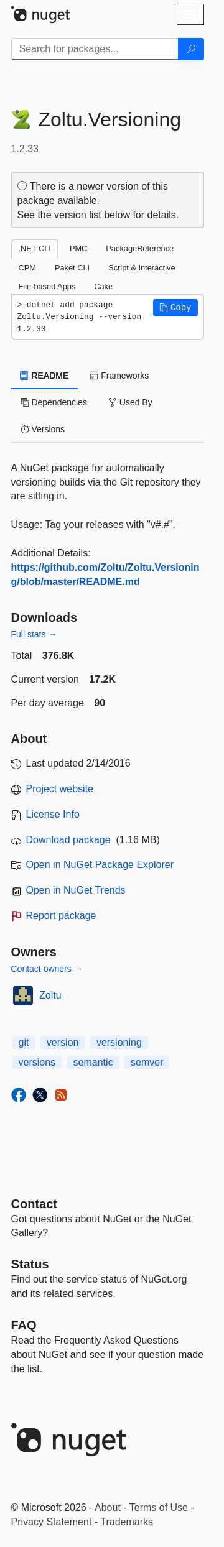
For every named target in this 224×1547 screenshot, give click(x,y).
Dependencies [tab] (54, 402)
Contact (34, 1204)
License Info (53, 814)
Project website (60, 788)
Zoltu (50, 995)
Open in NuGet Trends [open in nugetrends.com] (76, 890)
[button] (175, 307)
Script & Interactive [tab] (141, 267)
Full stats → (34, 634)
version (63, 1042)
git (24, 1042)
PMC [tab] (78, 248)
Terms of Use (158, 1507)
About (108, 1507)
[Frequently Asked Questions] (24, 1325)
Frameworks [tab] (119, 375)
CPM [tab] (27, 267)
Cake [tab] (103, 286)
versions (37, 1062)
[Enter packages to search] (95, 49)
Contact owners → (47, 969)
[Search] (191, 49)
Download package (68, 839)
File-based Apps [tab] (47, 286)
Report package (61, 915)
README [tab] (45, 375)
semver (147, 1062)
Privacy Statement (51, 1522)
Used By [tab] (130, 402)
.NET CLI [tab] (35, 248)
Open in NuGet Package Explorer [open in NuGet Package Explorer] (100, 864)
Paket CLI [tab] (72, 267)
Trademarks (126, 1522)
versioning (119, 1042)
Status (30, 1264)
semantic (93, 1062)
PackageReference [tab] (140, 248)
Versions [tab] (43, 429)
